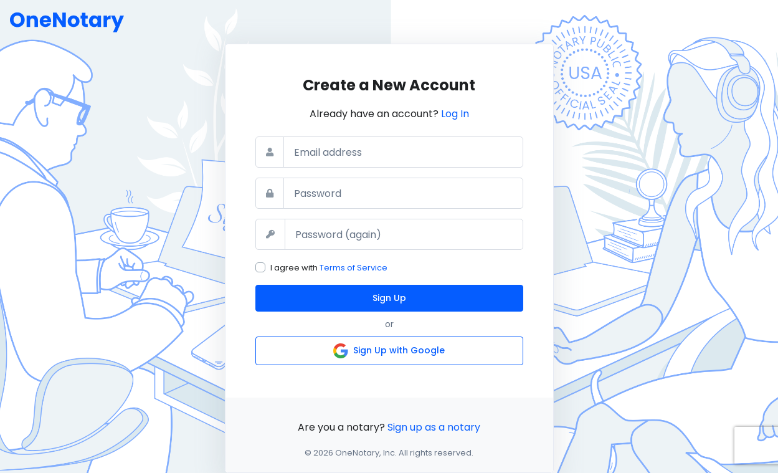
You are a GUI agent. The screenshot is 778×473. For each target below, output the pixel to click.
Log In (455, 114)
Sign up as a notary (433, 427)
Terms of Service (353, 267)
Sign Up (389, 298)
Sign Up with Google (389, 350)
